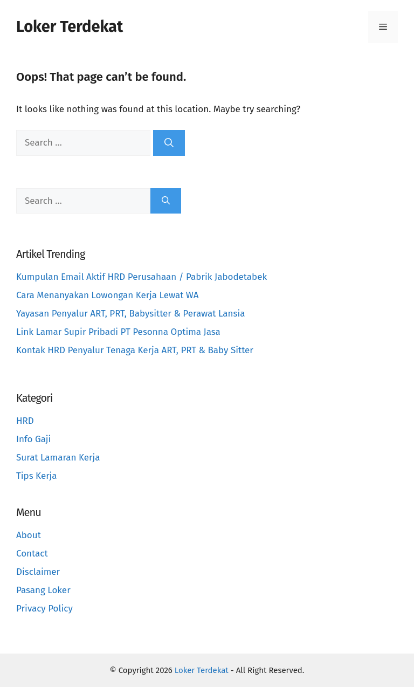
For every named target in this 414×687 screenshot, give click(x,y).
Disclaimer (38, 572)
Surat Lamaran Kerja (58, 457)
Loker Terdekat (69, 26)
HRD (25, 421)
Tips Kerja (36, 476)
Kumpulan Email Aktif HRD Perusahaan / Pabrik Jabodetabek (141, 277)
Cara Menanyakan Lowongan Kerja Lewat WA (107, 295)
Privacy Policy (44, 608)
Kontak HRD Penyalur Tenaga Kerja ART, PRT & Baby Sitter (134, 350)
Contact (32, 553)
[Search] (169, 143)
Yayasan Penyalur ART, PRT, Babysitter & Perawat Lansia (130, 313)
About (28, 535)
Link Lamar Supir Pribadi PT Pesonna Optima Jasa (118, 332)
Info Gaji (33, 439)
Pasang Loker (43, 590)
